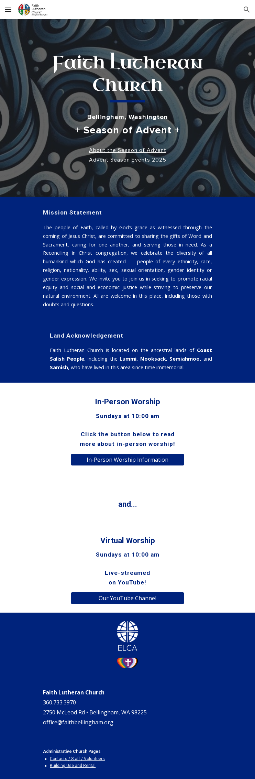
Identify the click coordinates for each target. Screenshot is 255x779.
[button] (8, 9)
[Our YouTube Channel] (127, 598)
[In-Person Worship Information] (127, 459)
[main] (127, 77)
